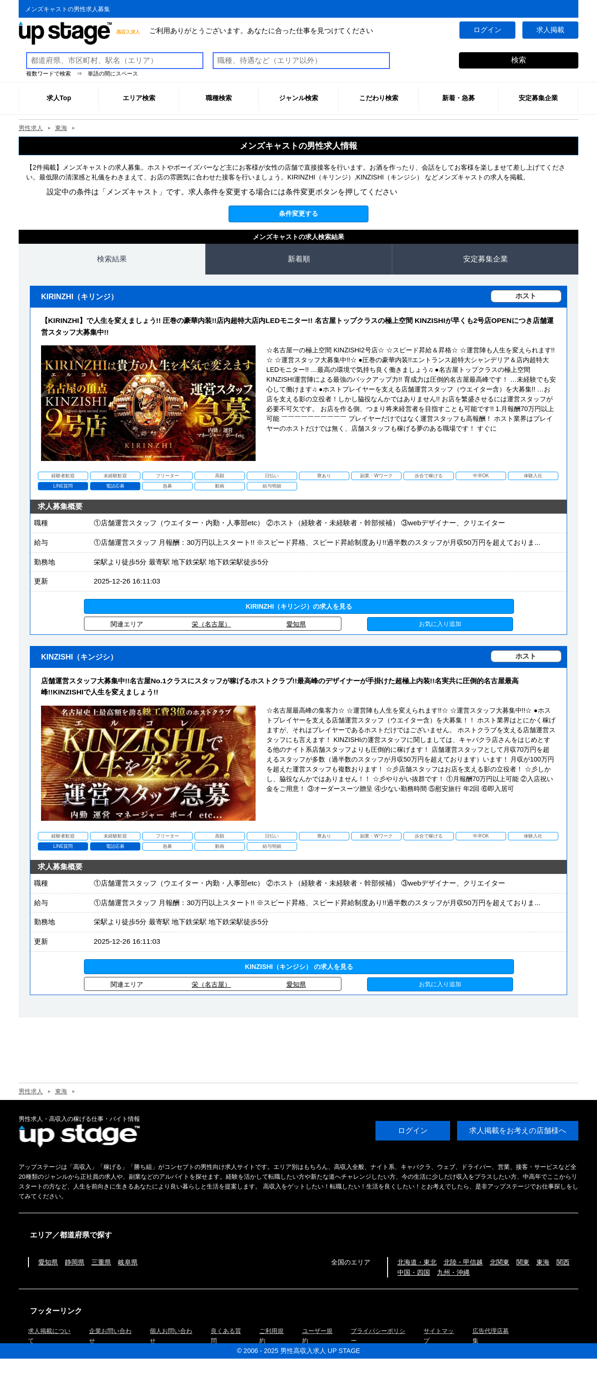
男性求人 (31, 127)
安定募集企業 (485, 259)
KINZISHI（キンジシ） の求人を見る (299, 995)
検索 (518, 60)
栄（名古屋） (211, 638)
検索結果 (112, 259)
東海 (61, 127)
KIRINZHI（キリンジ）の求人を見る (299, 621)
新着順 (299, 259)
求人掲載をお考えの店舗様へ (517, 1160)
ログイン (487, 30)
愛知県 (296, 638)
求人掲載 (550, 30)
